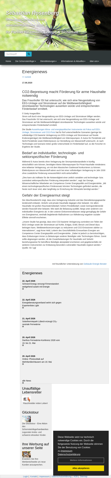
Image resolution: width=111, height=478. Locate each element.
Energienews (32, 273)
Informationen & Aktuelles (73, 61)
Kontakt (33, 476)
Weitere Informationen (81, 460)
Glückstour (30, 412)
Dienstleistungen (48, 61)
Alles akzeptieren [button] (80, 468)
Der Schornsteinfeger (25, 61)
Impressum (66, 451)
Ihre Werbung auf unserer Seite (35, 446)
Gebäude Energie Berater (95, 264)
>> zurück (26, 77)
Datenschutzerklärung (69, 454)
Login (25, 476)
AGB (75, 476)
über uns (94, 61)
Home (8, 61)
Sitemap (83, 476)
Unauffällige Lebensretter (32, 390)
